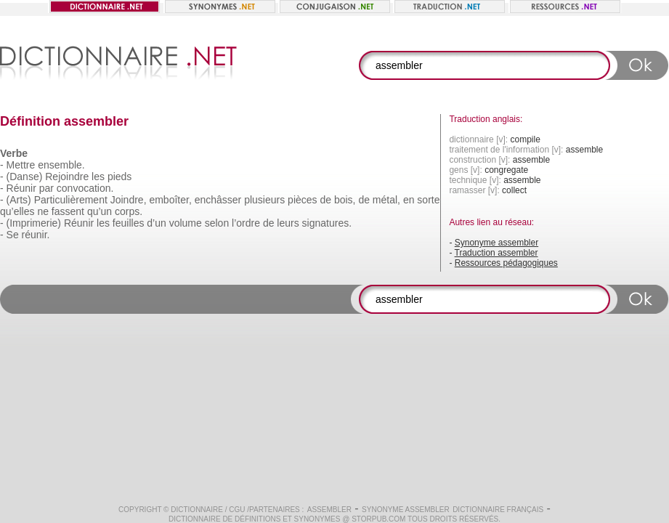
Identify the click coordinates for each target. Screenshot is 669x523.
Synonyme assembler (496, 243)
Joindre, (128, 200)
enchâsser (218, 200)
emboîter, (170, 200)
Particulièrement (71, 200)
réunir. (36, 234)
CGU (237, 510)
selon (217, 223)
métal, (386, 200)
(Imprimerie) (34, 223)
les (98, 176)
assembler (329, 510)
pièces (302, 200)
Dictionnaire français (498, 510)
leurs (288, 223)
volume (185, 223)
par (46, 188)
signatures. (327, 223)
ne (43, 211)
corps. (128, 211)
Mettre (21, 165)
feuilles (129, 223)
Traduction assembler (496, 253)
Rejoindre (67, 176)
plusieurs (264, 200)
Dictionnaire (197, 510)
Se (13, 234)
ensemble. (61, 165)
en (409, 200)
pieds (119, 176)
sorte (428, 200)
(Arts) (19, 200)
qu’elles (17, 211)
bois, (345, 200)
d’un (156, 223)
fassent (68, 211)
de (325, 200)
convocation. (85, 188)
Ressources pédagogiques (506, 263)
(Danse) (25, 176)
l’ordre (246, 223)
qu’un (99, 211)
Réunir (21, 188)
